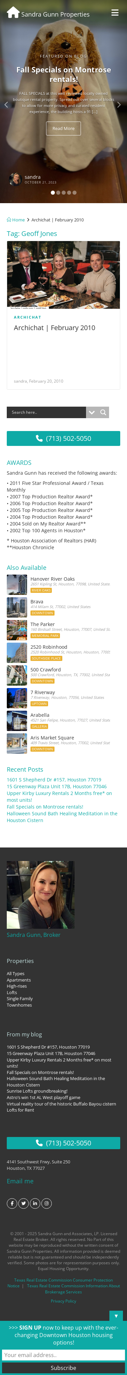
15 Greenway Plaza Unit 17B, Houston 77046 (57, 786)
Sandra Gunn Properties (48, 14)
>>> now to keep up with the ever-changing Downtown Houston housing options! (63, 1335)
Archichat (27, 317)
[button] (9, 101)
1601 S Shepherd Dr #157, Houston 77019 (54, 779)
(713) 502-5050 (63, 438)
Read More (63, 128)
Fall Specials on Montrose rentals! (45, 806)
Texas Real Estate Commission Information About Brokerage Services (73, 1288)
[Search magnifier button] (103, 412)
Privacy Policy (63, 1301)
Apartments (19, 980)
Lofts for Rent (20, 1110)
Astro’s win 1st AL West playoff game (43, 1097)
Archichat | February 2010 (54, 327)
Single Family (20, 998)
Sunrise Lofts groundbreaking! (37, 1091)
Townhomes (19, 1005)
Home (16, 220)
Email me (20, 1181)
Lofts (12, 992)
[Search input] (48, 412)
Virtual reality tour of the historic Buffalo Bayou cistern (61, 1104)
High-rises (17, 986)
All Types (15, 973)
